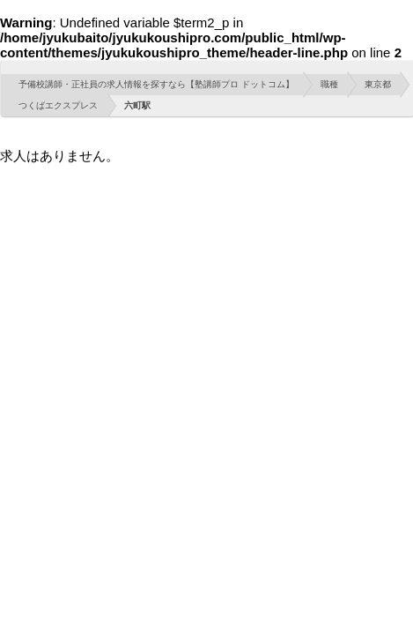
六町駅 (137, 105)
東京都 (378, 84)
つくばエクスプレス (58, 105)
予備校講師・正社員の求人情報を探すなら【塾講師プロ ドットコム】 (156, 84)
